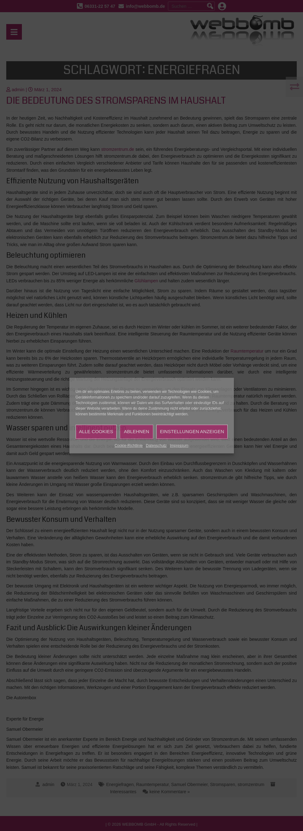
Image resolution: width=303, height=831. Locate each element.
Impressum (179, 445)
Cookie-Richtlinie (128, 445)
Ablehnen (136, 431)
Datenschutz (156, 445)
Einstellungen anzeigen (192, 431)
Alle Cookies (96, 431)
